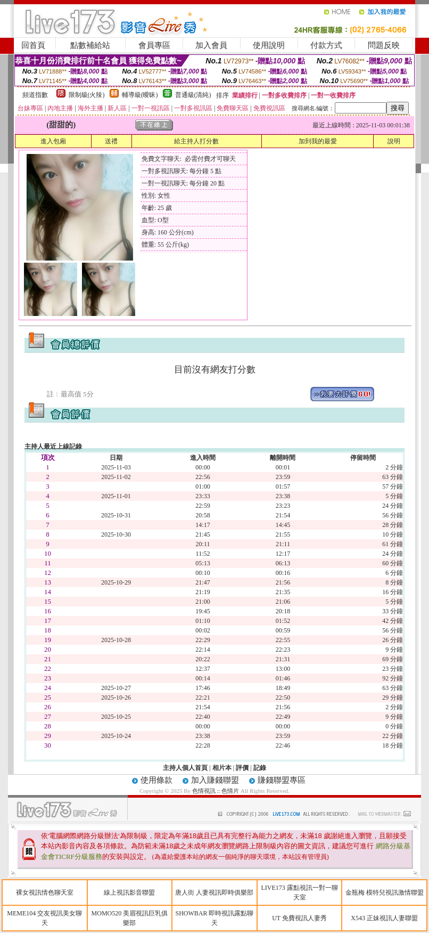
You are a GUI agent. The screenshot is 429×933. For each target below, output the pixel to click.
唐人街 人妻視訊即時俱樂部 (214, 892)
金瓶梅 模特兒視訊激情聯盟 (384, 892)
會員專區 (154, 45)
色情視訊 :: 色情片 (216, 791)
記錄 (259, 768)
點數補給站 (90, 45)
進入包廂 (53, 141)
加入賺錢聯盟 (215, 780)
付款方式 (326, 45)
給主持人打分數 (196, 141)
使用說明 (269, 45)
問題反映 (384, 45)
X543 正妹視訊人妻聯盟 (384, 918)
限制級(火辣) (87, 95)
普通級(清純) (193, 95)
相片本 (222, 768)
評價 (242, 768)
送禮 (111, 141)
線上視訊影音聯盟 (129, 892)
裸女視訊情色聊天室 (44, 892)
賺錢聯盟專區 (282, 780)
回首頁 (33, 45)
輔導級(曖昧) (140, 95)
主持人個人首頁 (185, 768)
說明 (393, 141)
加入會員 (211, 45)
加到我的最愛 (318, 141)
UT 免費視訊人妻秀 (299, 918)
